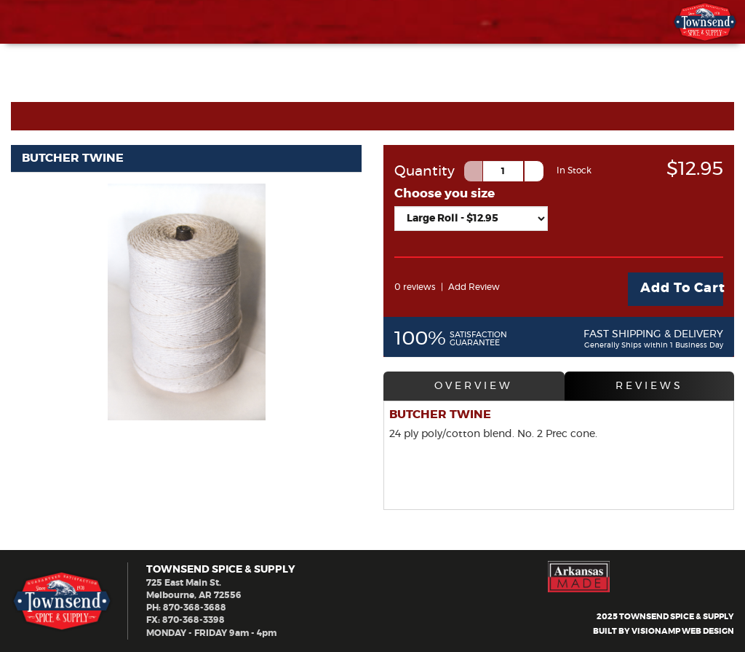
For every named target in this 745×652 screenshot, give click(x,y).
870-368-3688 (194, 607)
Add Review (474, 287)
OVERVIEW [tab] (473, 386)
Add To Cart (681, 288)
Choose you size (444, 193)
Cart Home (56, 116)
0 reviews (415, 287)
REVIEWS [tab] (649, 386)
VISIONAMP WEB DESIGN (683, 632)
